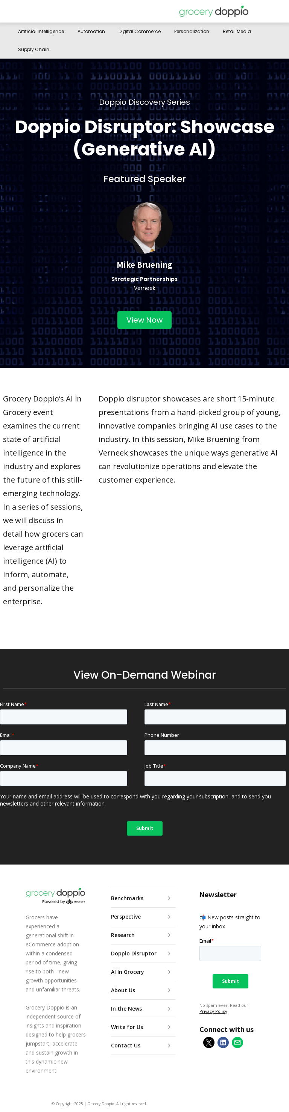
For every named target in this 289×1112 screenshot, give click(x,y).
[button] (265, 11)
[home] (213, 11)
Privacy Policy (213, 1011)
